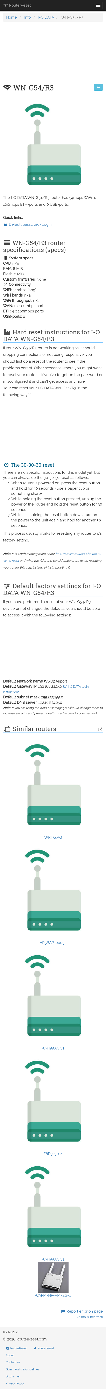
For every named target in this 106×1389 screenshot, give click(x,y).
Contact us (13, 1362)
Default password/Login (27, 224)
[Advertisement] (53, 55)
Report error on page (82, 1314)
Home (11, 17)
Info (27, 17)
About (10, 1355)
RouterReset (17, 5)
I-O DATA (46, 17)
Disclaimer (13, 1376)
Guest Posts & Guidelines (22, 1369)
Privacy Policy (15, 1383)
